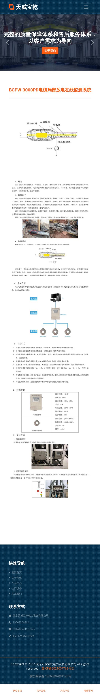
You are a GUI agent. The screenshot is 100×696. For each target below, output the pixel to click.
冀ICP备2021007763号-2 (57, 668)
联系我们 (15, 593)
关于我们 (50, 51)
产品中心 (15, 583)
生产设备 (15, 588)
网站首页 (17, 688)
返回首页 (15, 572)
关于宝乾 (15, 577)
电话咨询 (88, 688)
